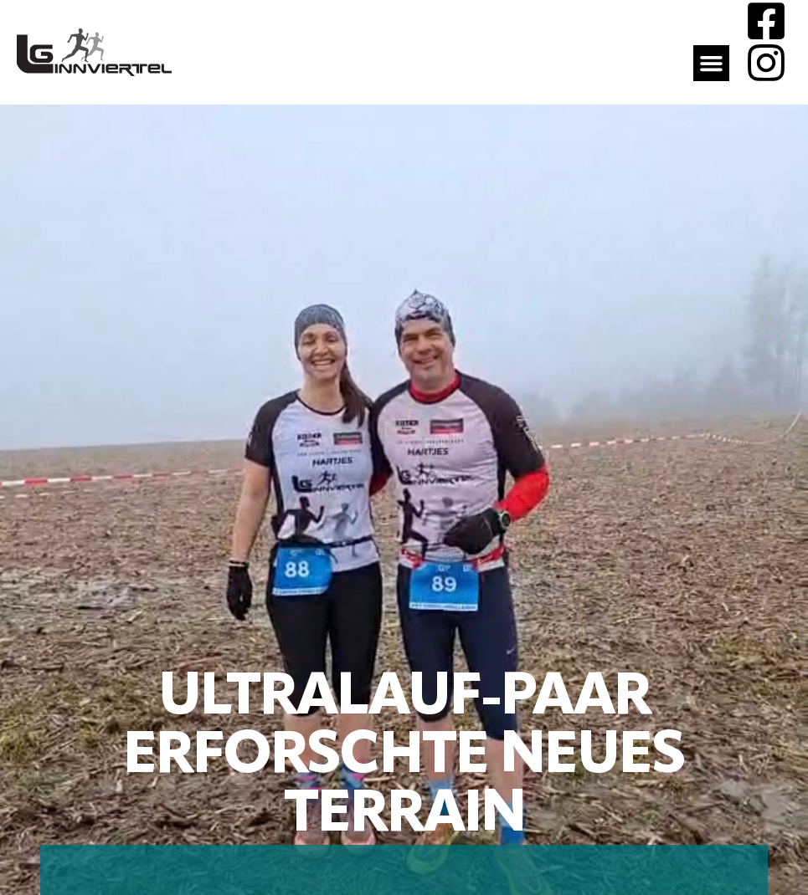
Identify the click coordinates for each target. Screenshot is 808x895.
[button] (711, 63)
